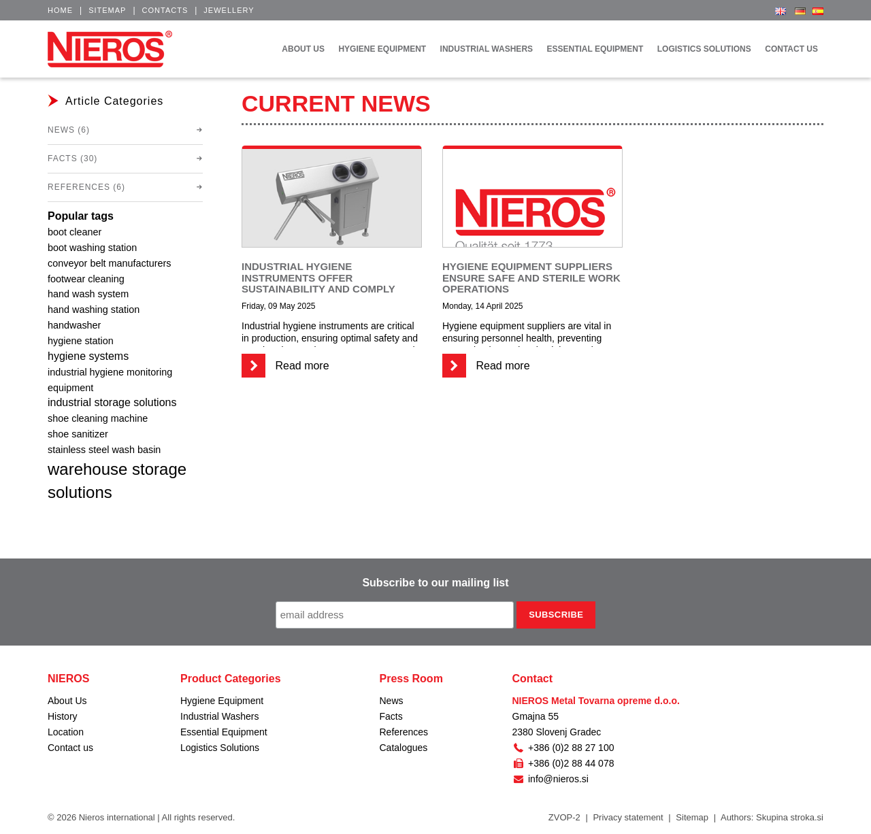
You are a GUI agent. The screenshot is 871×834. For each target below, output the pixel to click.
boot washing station (92, 247)
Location (66, 732)
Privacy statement (628, 817)
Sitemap (107, 10)
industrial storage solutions (112, 402)
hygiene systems (88, 356)
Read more (285, 365)
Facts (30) (72, 158)
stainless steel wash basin (104, 449)
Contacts (165, 10)
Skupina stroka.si (789, 817)
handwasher (74, 325)
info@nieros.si (550, 778)
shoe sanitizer (78, 434)
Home (60, 10)
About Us (67, 700)
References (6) (86, 187)
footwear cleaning (86, 278)
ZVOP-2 (564, 817)
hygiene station (81, 340)
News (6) (69, 130)
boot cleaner (74, 232)
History (63, 716)
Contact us (70, 747)
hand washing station (93, 309)
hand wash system (88, 293)
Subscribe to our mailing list (435, 582)
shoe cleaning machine (98, 418)
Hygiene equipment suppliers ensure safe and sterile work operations (531, 278)
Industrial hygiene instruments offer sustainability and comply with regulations (318, 283)
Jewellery (228, 10)
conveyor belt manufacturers (109, 263)
